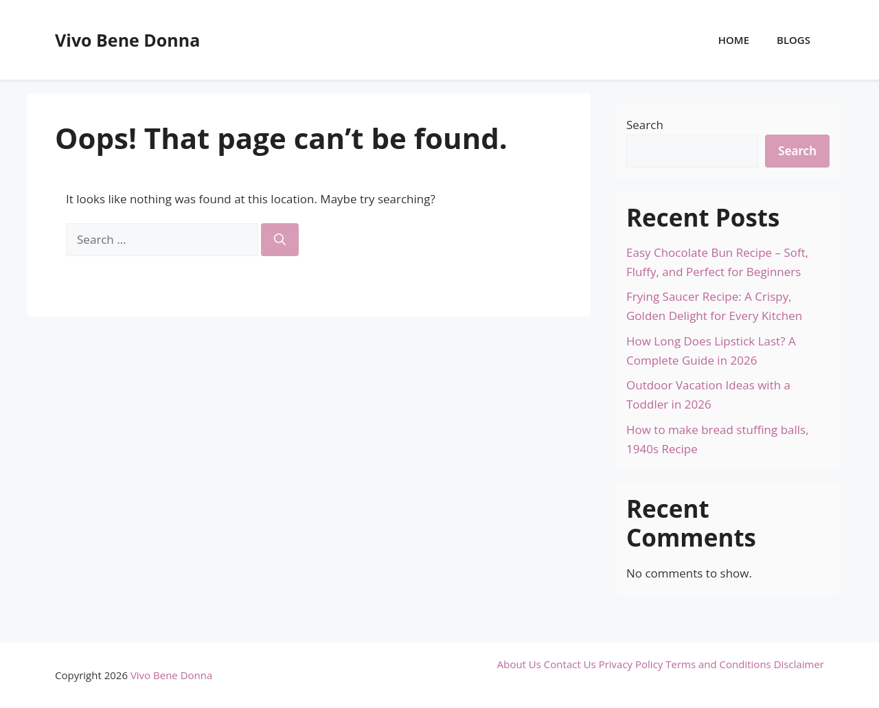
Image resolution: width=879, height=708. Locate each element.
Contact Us (570, 664)
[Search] (280, 239)
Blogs (793, 40)
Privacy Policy (631, 664)
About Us (519, 664)
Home (733, 40)
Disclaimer (799, 664)
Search (644, 125)
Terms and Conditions (718, 664)
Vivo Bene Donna (127, 40)
